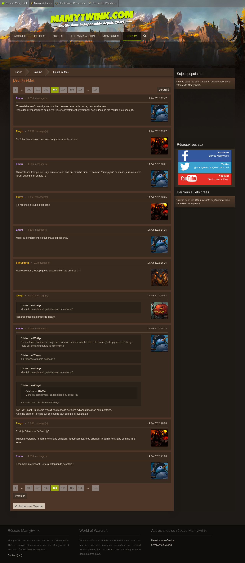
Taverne (37, 72)
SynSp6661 (22, 262)
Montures (111, 36)
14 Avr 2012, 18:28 (157, 328)
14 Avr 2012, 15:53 (157, 295)
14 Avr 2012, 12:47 (157, 98)
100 (29, 89)
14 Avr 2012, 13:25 (157, 197)
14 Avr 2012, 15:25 (157, 262)
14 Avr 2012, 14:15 (157, 229)
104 (63, 89)
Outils (58, 36)
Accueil (20, 36)
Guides (39, 36)
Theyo (19, 131)
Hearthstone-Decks (162, 540)
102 (46, 89)
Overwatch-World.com (102, 3)
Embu (19, 98)
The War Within (83, 36)
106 (80, 89)
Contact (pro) (15, 555)
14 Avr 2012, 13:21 (157, 164)
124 (95, 89)
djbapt (19, 295)
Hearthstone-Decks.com (70, 3)
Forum (132, 36)
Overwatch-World (161, 545)
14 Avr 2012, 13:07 (157, 131)
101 (38, 89)
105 (72, 89)
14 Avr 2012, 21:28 (157, 456)
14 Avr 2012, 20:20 (157, 423)
